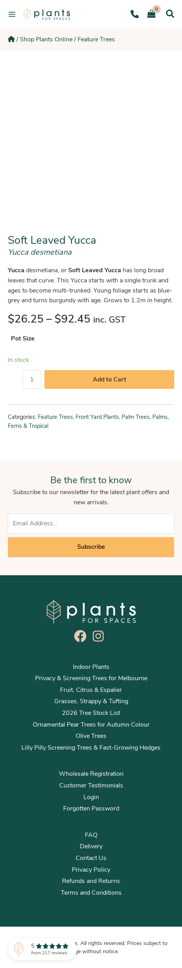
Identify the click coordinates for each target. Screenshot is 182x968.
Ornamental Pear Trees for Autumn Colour (91, 724)
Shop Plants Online (46, 39)
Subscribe (91, 547)
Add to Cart (109, 379)
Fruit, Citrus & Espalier (91, 690)
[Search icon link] (170, 14)
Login (91, 797)
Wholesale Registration (91, 773)
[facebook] (82, 636)
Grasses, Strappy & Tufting (91, 701)
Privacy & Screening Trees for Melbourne (91, 678)
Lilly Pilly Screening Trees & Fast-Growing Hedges (91, 747)
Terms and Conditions (91, 892)
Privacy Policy (91, 869)
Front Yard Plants (97, 417)
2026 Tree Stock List (91, 713)
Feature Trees (96, 39)
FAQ (91, 835)
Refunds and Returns (91, 881)
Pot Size (23, 338)
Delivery (91, 846)
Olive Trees (91, 736)
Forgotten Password (91, 808)
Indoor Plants (91, 667)
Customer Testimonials (91, 785)
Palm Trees (136, 417)
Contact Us (91, 858)
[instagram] (100, 636)
